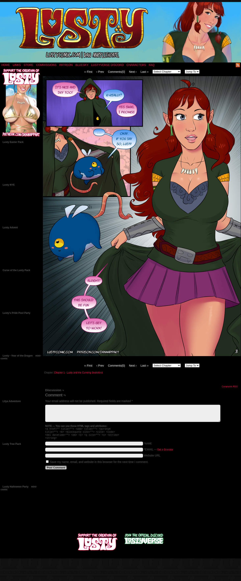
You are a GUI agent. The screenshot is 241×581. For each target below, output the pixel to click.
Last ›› (145, 71)
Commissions (46, 65)
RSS (237, 65)
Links (17, 65)
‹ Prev (100, 71)
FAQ (151, 65)
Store (28, 65)
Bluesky (81, 65)
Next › (132, 71)
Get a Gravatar (165, 451)
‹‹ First (88, 71)
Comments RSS (230, 386)
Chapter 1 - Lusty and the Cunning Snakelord (78, 372)
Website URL (152, 457)
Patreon (66, 65)
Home (5, 65)
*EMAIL (158, 451)
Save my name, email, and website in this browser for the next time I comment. (99, 463)
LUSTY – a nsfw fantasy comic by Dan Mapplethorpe (120, 32)
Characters (136, 65)
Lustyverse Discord (107, 65)
